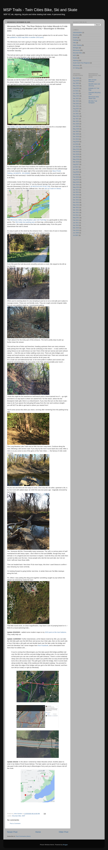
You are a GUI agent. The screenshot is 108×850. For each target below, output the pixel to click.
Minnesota (76, 50)
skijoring (75, 60)
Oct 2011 (76, 215)
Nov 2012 (76, 202)
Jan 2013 (76, 197)
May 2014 (76, 187)
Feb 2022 (76, 103)
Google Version (27, 127)
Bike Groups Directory (92, 80)
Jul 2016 (75, 174)
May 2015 (76, 182)
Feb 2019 (76, 151)
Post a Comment (15, 823)
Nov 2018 (76, 154)
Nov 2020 (76, 124)
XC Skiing (76, 68)
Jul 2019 (75, 144)
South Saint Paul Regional (81, 63)
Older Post (63, 832)
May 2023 (76, 86)
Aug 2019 (76, 141)
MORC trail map (16, 127)
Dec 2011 (76, 210)
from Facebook (43, 645)
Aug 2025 (76, 80)
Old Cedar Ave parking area (25, 222)
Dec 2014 (76, 184)
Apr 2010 (76, 225)
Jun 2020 (76, 126)
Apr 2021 (76, 118)
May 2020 (76, 129)
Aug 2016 (76, 172)
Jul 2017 (75, 167)
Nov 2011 (76, 212)
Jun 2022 (76, 93)
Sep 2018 (76, 157)
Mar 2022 (76, 101)
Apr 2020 (76, 131)
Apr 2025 (76, 83)
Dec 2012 (76, 200)
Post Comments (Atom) (23, 836)
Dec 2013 (76, 195)
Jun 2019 (76, 146)
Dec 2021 (76, 106)
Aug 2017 (76, 164)
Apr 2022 (76, 98)
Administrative (77, 32)
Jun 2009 (76, 233)
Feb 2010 (76, 230)
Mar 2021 (76, 121)
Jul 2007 (75, 235)
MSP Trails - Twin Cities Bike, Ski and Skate (40, 10)
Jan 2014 (76, 192)
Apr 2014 (76, 190)
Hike (74, 42)
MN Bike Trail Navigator (93, 101)
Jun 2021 (76, 113)
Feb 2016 (76, 177)
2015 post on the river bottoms (55, 632)
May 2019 (76, 149)
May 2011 (76, 217)
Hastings (76, 40)
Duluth (75, 37)
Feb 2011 (76, 220)
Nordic (75, 58)
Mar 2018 (76, 162)
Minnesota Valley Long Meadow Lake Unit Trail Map (28, 220)
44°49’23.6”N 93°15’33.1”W (40, 186)
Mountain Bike (16, 816)
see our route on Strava (53, 188)
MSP (23, 816)
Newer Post (12, 832)
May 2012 (76, 205)
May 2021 (76, 116)
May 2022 (76, 96)
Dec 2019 (76, 136)
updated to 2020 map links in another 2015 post (26, 37)
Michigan (76, 48)
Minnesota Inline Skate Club (94, 97)
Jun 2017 (76, 169)
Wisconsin (76, 65)
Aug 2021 (76, 108)
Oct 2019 (76, 139)
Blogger (65, 844)
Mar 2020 (76, 134)
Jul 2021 (75, 111)
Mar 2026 (76, 78)
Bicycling (76, 35)
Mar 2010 (76, 228)
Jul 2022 (75, 91)
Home (38, 832)
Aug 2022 (76, 88)
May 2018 (76, 159)
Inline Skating (77, 45)
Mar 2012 (76, 207)
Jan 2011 (76, 222)
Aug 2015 (76, 179)
